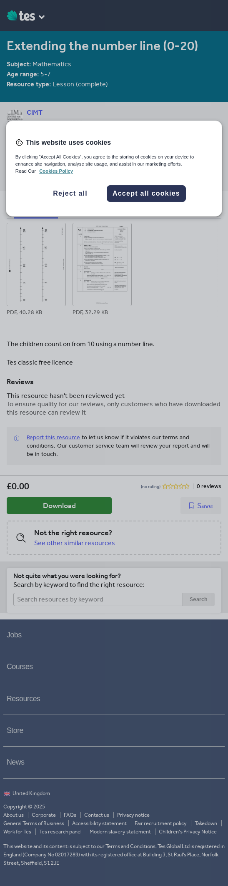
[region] (114, 168)
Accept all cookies (146, 193)
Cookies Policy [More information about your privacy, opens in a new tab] (56, 171)
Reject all (70, 193)
